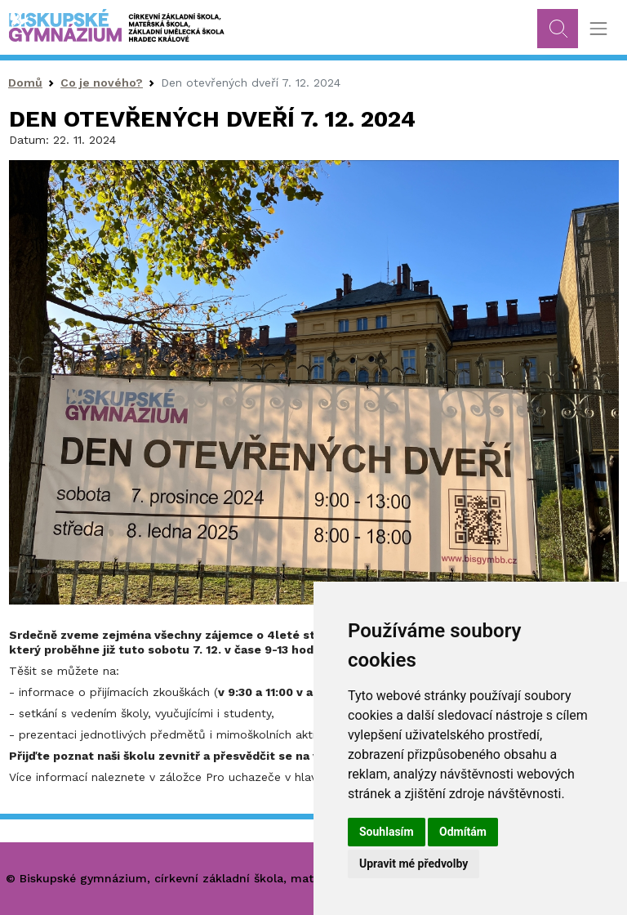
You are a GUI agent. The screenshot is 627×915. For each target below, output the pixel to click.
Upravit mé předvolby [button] (413, 863)
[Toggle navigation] (598, 29)
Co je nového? (101, 82)
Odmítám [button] (463, 831)
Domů (25, 82)
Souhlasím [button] (386, 831)
